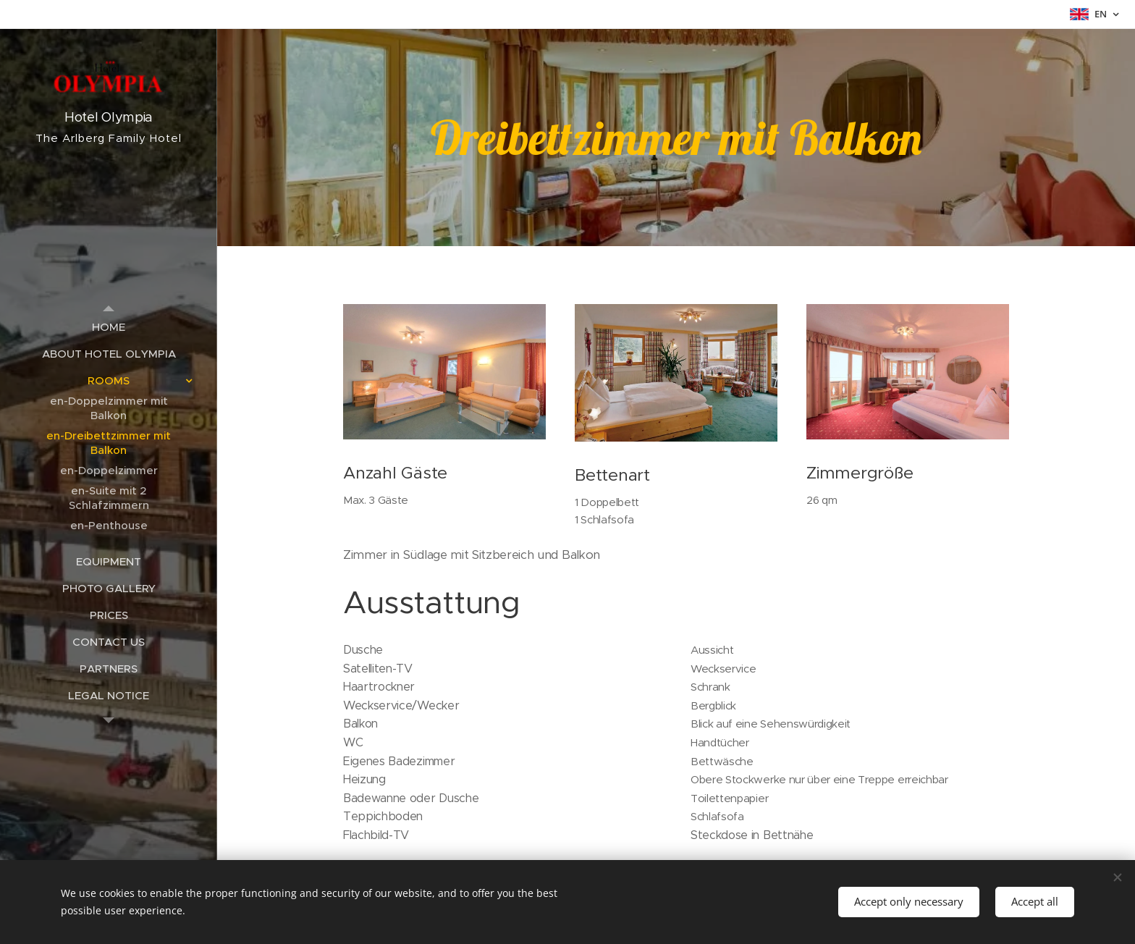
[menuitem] (108, 327)
